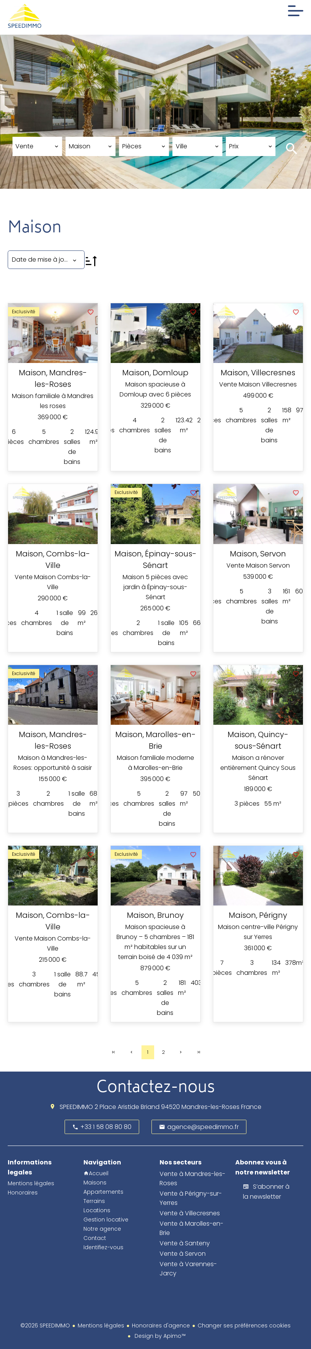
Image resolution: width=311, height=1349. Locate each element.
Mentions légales (101, 1325)
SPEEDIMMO (76, 1106)
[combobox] (37, 146)
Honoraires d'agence (161, 1325)
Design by (159, 1336)
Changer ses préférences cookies (244, 1325)
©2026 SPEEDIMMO (45, 1325)
